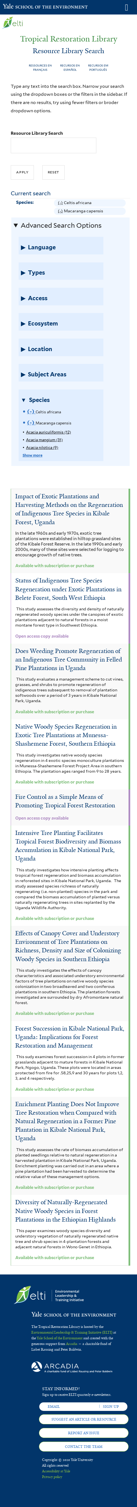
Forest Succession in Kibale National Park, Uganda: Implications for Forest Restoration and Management (69, 1037)
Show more (32, 455)
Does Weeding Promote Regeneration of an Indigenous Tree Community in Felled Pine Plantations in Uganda (68, 659)
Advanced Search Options (61, 225)
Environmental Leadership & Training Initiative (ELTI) (71, 1332)
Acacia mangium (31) (44, 440)
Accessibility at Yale (56, 1471)
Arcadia (71, 1344)
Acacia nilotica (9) (42, 447)
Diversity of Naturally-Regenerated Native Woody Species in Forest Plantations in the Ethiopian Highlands (65, 1210)
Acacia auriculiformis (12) (48, 432)
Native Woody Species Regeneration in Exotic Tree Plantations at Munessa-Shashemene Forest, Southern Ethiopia (66, 735)
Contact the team (84, 1446)
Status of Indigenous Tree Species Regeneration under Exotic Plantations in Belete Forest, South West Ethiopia (68, 589)
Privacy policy (52, 1477)
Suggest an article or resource (83, 1419)
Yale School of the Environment (17, 7)
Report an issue (83, 1433)
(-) (61, 203)
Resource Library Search (37, 133)
